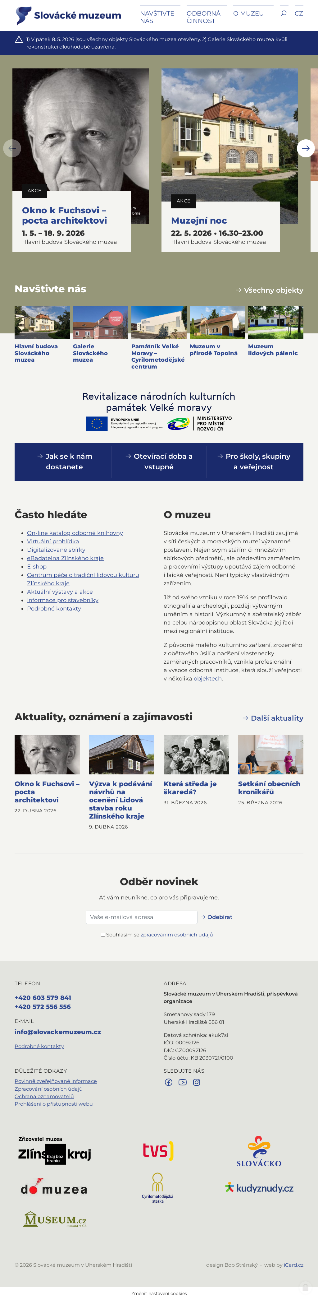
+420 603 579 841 (43, 997)
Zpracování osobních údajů (49, 1089)
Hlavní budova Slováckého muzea (36, 353)
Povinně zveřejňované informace (56, 1081)
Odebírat (216, 917)
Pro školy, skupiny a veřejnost (253, 461)
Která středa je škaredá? (190, 788)
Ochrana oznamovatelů (44, 1096)
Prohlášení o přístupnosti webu (54, 1104)
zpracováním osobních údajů (177, 934)
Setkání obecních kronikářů (269, 788)
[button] (284, 18)
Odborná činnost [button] (203, 17)
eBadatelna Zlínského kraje (65, 558)
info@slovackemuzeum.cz (58, 1032)
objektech (208, 678)
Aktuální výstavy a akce (60, 591)
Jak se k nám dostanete (65, 461)
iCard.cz (293, 1265)
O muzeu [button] (248, 13)
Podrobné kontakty (54, 608)
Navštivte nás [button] (157, 17)
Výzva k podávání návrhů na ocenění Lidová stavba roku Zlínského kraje (120, 800)
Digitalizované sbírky (56, 549)
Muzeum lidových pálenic (273, 350)
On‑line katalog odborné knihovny (75, 533)
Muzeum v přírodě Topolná (214, 350)
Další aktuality (272, 718)
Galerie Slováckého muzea (90, 353)
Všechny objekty (269, 290)
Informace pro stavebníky (62, 600)
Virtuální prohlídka (53, 541)
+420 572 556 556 (43, 1006)
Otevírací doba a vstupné (159, 461)
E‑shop (37, 566)
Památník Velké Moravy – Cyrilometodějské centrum (158, 356)
